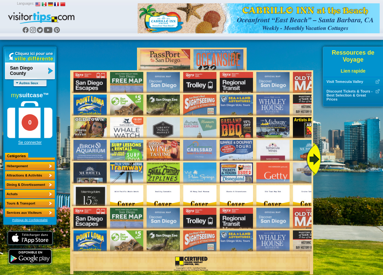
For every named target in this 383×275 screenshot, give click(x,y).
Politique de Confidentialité (30, 220)
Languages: (25, 3)
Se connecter (30, 142)
